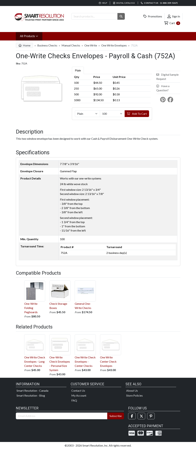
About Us (132, 390)
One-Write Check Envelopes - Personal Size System (59, 353)
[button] (121, 16)
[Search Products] (94, 16)
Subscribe (116, 416)
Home (24, 45)
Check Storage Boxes (59, 294)
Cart (172, 23)
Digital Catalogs (124, 3)
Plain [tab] (78, 70)
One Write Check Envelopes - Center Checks (85, 351)
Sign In (173, 16)
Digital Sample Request (167, 76)
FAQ (74, 400)
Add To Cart (137, 113)
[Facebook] (132, 416)
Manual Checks (71, 45)
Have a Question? (162, 88)
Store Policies (134, 395)
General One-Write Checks (85, 294)
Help (103, 3)
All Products (31, 36)
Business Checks (47, 45)
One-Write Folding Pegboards (34, 297)
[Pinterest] (151, 416)
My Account (78, 395)
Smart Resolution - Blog (31, 395)
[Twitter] (141, 416)
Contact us (159, 3)
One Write (90, 45)
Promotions (152, 16)
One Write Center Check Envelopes (110, 351)
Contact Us (78, 390)
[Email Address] (62, 416)
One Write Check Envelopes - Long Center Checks (34, 351)
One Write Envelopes (114, 45)
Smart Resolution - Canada (32, 390)
